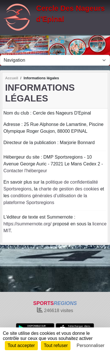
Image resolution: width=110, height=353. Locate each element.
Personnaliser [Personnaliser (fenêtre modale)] (91, 345)
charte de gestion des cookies (69, 188)
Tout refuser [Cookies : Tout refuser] (56, 345)
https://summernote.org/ (27, 223)
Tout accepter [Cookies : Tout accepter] (21, 345)
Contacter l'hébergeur (25, 170)
